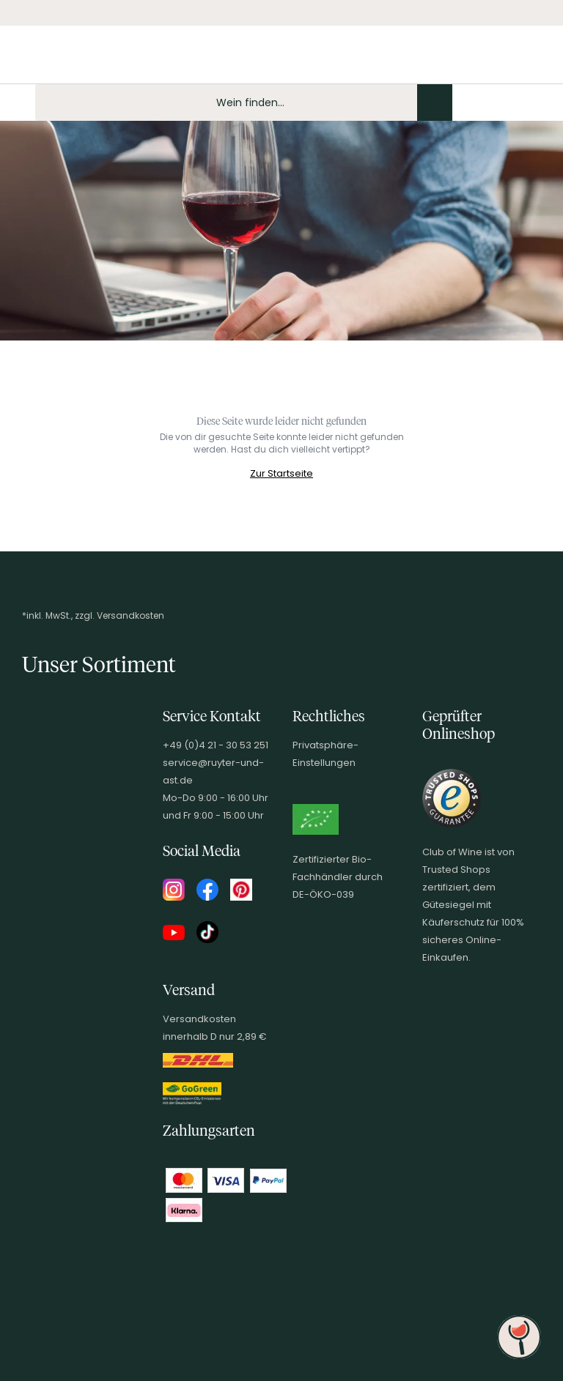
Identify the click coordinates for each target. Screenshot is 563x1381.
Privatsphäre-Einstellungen (325, 754)
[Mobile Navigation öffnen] (17, 102)
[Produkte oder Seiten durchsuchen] (434, 102)
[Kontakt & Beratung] (464, 102)
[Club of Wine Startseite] (86, 60)
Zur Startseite (281, 473)
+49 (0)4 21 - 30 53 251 (215, 745)
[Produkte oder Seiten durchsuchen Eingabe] (243, 102)
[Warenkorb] (539, 102)
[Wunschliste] (514, 102)
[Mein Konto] (489, 102)
